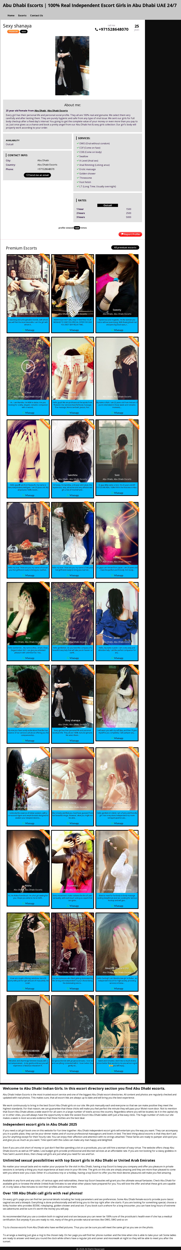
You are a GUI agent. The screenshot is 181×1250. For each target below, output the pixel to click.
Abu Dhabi (40, 109)
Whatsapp (29, 328)
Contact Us (36, 12)
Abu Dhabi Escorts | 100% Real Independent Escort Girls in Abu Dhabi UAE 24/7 (90, 5)
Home (11, 12)
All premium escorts (125, 246)
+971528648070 (111, 28)
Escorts (22, 12)
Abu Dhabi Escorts (57, 109)
